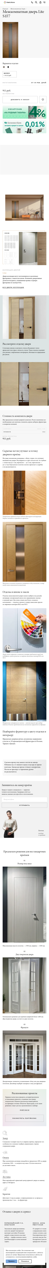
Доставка (7, 1177)
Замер (5, 1138)
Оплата (6, 1158)
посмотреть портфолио (24, 1118)
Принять (11, 1261)
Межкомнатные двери (17, 9)
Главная (5, 9)
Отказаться (25, 1261)
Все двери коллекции (13, 287)
